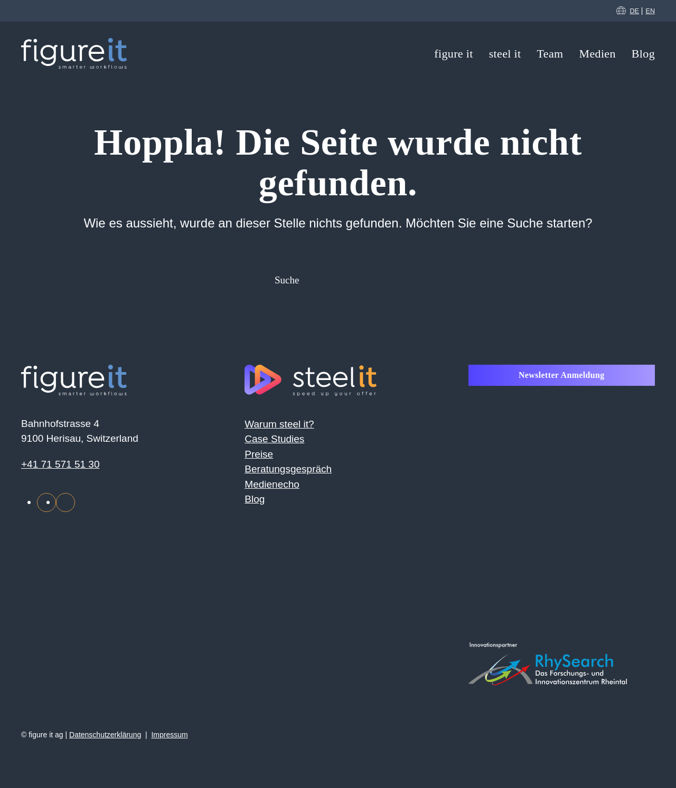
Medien (597, 53)
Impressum (169, 734)
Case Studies (274, 438)
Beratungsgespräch (288, 468)
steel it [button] (505, 53)
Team (550, 53)
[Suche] (338, 280)
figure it (453, 53)
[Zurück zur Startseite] (74, 53)
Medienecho (272, 484)
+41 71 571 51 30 (60, 464)
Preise (259, 454)
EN (650, 11)
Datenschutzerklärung (105, 734)
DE (634, 11)
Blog (643, 53)
